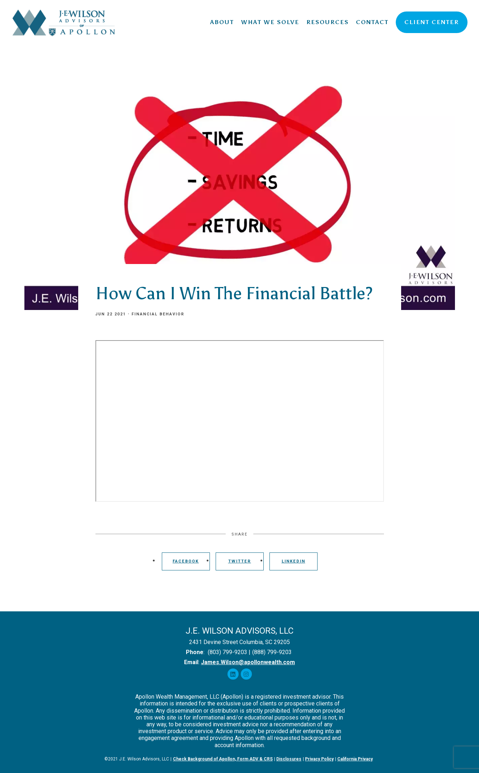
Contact (372, 22)
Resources (327, 22)
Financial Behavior (158, 314)
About (222, 22)
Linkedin (293, 561)
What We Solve (270, 22)
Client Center (431, 22)
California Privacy (355, 759)
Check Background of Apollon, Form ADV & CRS (223, 759)
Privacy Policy (319, 759)
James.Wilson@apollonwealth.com (248, 662)
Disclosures (288, 759)
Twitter (239, 561)
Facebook (186, 561)
